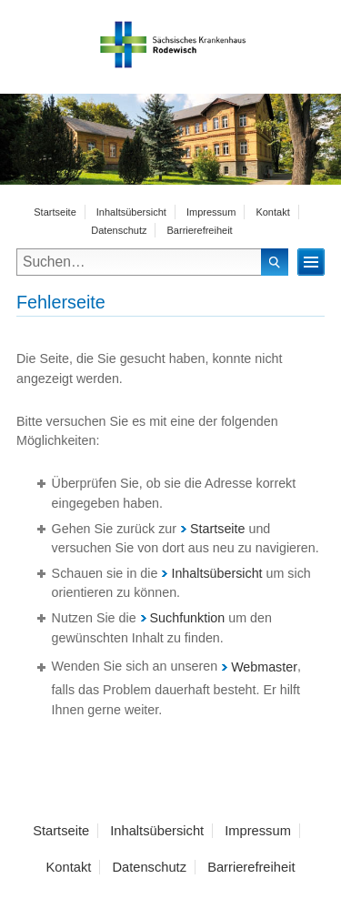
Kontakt (272, 212)
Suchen (274, 262)
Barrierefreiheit (200, 230)
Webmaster (259, 667)
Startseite (54, 212)
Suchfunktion (183, 618)
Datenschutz (118, 230)
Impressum (211, 212)
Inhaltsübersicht (131, 212)
